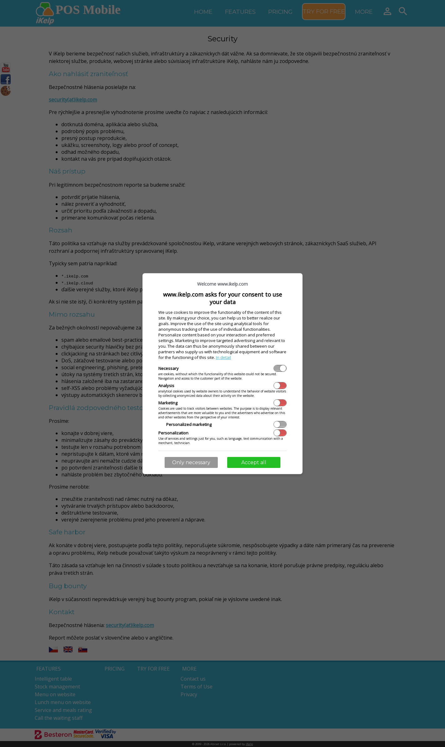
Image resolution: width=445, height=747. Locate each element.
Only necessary (191, 462)
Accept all (253, 462)
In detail (223, 357)
